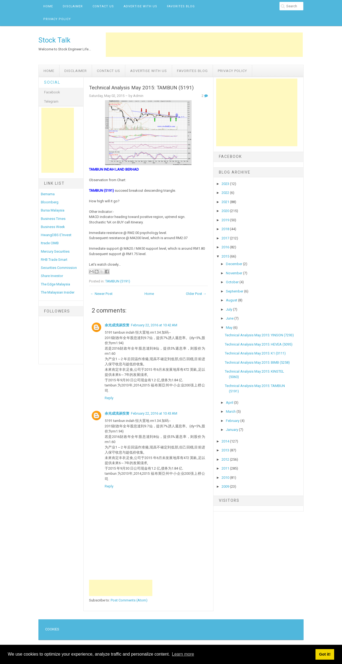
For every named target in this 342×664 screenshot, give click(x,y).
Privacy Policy (57, 19)
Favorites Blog (181, 6)
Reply (109, 398)
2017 (226, 238)
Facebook (52, 92)
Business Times (53, 219)
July (229, 309)
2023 (226, 184)
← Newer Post (101, 294)
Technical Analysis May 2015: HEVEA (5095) (258, 344)
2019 (226, 220)
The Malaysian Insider (57, 292)
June (230, 318)
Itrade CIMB (50, 243)
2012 (226, 459)
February (233, 421)
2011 (226, 468)
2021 (226, 202)
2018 (226, 229)
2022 (226, 193)
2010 (226, 478)
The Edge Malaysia (55, 284)
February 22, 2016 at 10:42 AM (154, 325)
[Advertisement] (204, 44)
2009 (226, 486)
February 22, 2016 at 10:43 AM (154, 413)
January (232, 430)
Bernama (48, 194)
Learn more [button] (183, 654)
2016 (226, 247)
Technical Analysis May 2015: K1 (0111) (255, 353)
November (234, 273)
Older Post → (196, 294)
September (235, 291)
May (229, 328)
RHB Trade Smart (54, 260)
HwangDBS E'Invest (56, 235)
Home (48, 6)
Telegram (51, 101)
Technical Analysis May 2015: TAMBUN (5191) (141, 88)
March (231, 411)
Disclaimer (73, 6)
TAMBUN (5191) (117, 281)
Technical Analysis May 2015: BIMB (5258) (257, 362)
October (232, 282)
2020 (226, 211)
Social (52, 82)
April (230, 403)
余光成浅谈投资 (117, 325)
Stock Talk (54, 40)
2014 (226, 441)
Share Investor (52, 276)
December (234, 264)
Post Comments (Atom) (129, 600)
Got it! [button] (324, 654)
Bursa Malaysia (52, 210)
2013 (226, 450)
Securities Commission (59, 268)
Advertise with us (140, 6)
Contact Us (103, 6)
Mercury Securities (55, 251)
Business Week (53, 227)
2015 (226, 256)
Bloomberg (49, 202)
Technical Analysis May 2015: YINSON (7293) (259, 335)
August (232, 300)
